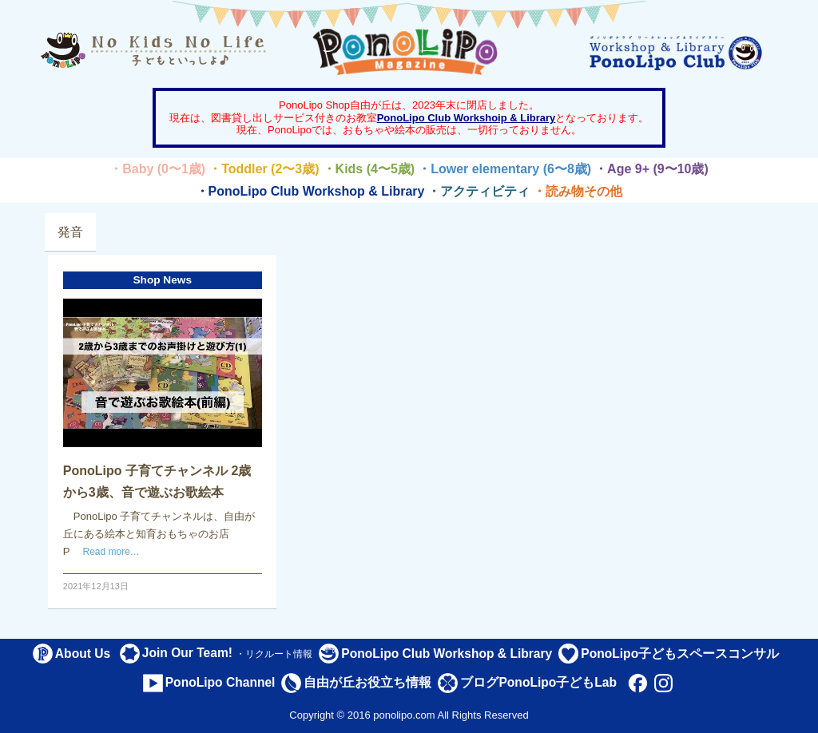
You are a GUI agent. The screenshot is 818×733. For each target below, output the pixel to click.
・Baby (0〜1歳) (157, 169)
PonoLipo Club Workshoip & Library (466, 118)
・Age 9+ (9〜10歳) (651, 169)
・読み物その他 (577, 191)
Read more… (111, 551)
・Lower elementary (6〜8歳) (504, 169)
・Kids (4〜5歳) (369, 169)
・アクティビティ (478, 191)
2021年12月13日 (96, 586)
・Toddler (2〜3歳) (263, 169)
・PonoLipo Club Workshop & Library (310, 191)
